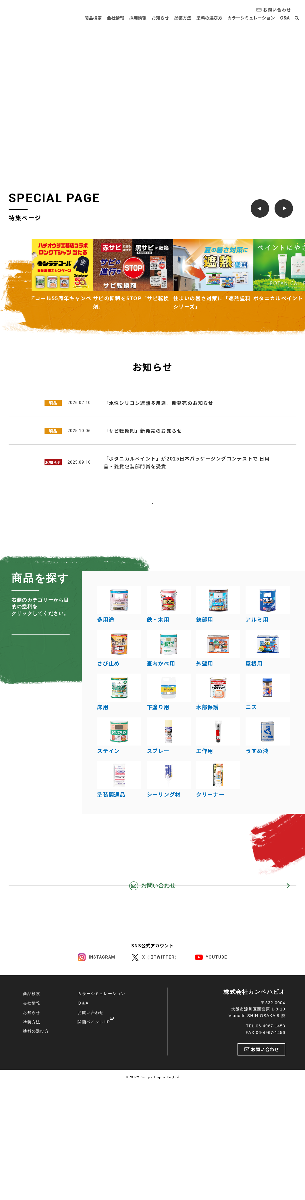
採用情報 (137, 18)
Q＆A (83, 1118)
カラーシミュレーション (251, 18)
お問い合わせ (90, 1127)
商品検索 (93, 18)
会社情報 (115, 18)
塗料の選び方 (209, 18)
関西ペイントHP (94, 1137)
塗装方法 (182, 18)
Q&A (284, 18)
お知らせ (160, 18)
